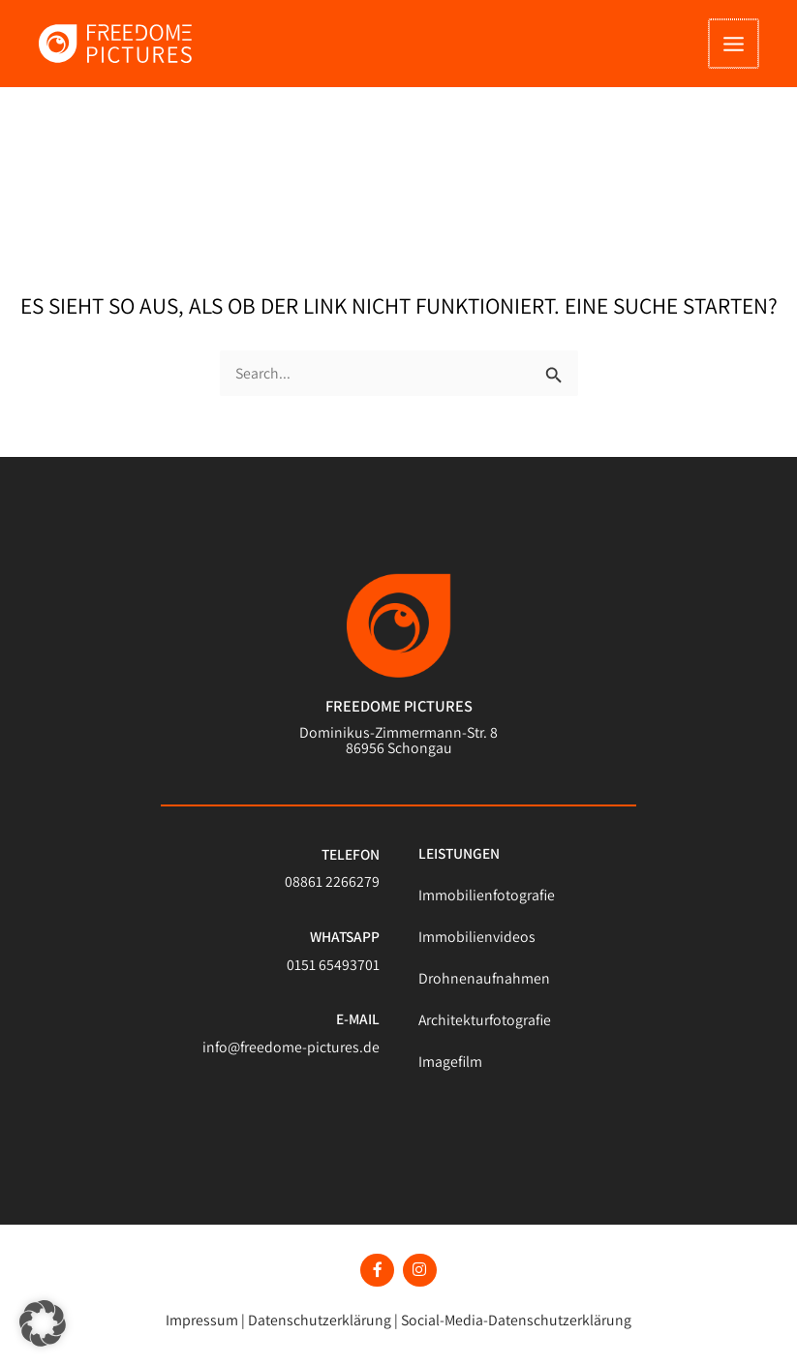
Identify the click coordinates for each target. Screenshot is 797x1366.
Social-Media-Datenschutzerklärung (512, 1315)
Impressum (208, 1315)
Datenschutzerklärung (321, 1315)
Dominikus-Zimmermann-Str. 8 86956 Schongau (398, 748)
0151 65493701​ (333, 972)
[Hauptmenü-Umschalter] (735, 48)
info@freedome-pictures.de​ (293, 1053)
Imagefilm (450, 1068)
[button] (42, 1323)
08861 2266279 (332, 889)
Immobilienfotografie (484, 902)
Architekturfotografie (482, 1027)
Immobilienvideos (475, 944)
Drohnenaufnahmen (480, 985)
